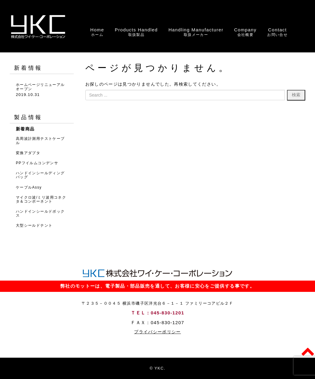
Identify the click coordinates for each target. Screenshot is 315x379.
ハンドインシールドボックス (40, 213)
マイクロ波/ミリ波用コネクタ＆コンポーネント (41, 199)
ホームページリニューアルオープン (40, 87)
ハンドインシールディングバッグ (40, 175)
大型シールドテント (34, 225)
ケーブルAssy (29, 187)
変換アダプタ (28, 153)
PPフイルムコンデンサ (37, 163)
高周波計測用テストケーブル (40, 140)
